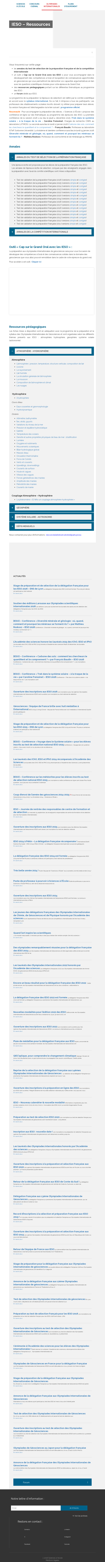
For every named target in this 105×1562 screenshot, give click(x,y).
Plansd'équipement (70, 5)
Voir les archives (81, 1516)
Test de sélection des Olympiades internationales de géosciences (49, 1299)
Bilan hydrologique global (27, 450)
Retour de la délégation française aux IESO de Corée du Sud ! (46, 1181)
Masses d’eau (22, 453)
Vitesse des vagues (25, 475)
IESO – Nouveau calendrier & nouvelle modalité (39, 1102)
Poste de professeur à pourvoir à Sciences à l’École (41, 881)
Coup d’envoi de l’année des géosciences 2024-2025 (41, 794)
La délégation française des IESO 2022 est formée (40, 997)
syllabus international (37, 101)
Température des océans (27, 434)
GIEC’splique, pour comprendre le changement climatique (44, 1056)
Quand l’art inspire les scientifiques (32, 933)
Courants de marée (24, 487)
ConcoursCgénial (34, 5)
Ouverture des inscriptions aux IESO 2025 (35, 827)
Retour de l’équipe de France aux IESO (33, 1249)
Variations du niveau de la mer (29, 425)
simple (73, 180)
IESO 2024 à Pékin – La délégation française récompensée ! (45, 841)
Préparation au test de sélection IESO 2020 (36, 1117)
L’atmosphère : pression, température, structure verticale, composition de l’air (50, 364)
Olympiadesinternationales (52, 6)
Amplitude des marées (26, 481)
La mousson (22, 379)
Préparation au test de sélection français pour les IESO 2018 (45, 1313)
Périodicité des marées (26, 484)
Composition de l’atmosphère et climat (33, 382)
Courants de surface (25, 468)
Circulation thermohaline (27, 456)
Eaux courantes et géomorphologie (32, 406)
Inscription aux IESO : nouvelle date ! (33, 1131)
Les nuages (21, 386)
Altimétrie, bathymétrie (26, 418)
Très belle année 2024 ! (26, 870)
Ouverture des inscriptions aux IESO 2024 (35, 895)
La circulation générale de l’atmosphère (33, 376)
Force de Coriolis (23, 459)
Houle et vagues (23, 472)
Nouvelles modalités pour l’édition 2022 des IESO (39, 1012)
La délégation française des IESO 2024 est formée (40, 856)
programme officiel (70, 107)
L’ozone (19, 367)
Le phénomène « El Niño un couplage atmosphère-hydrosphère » (45, 499)
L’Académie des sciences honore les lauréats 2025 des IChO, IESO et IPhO (52, 641)
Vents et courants (24, 462)
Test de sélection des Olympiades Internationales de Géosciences (49, 1413)
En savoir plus (17, 593)
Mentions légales (52, 1560)
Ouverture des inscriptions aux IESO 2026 (35, 691)
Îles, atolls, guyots (24, 421)
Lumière (20, 440)
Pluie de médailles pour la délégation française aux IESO (44, 1041)
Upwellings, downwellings (27, 465)
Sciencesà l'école (20, 5)
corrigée (82, 180)
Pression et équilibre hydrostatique (31, 428)
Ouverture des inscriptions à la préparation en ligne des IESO (46, 1088)
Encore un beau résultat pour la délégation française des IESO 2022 (49, 983)
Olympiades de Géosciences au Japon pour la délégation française (49, 1448)
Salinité (19, 431)
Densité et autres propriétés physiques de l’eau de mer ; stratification (46, 437)
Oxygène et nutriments (26, 443)
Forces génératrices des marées (30, 478)
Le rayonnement (23, 370)
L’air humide (21, 373)
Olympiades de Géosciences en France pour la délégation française (50, 1363)
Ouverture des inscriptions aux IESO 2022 (35, 1026)
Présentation (16, 52)
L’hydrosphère (22, 398)
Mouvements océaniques (27, 446)
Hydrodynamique (24, 410)
